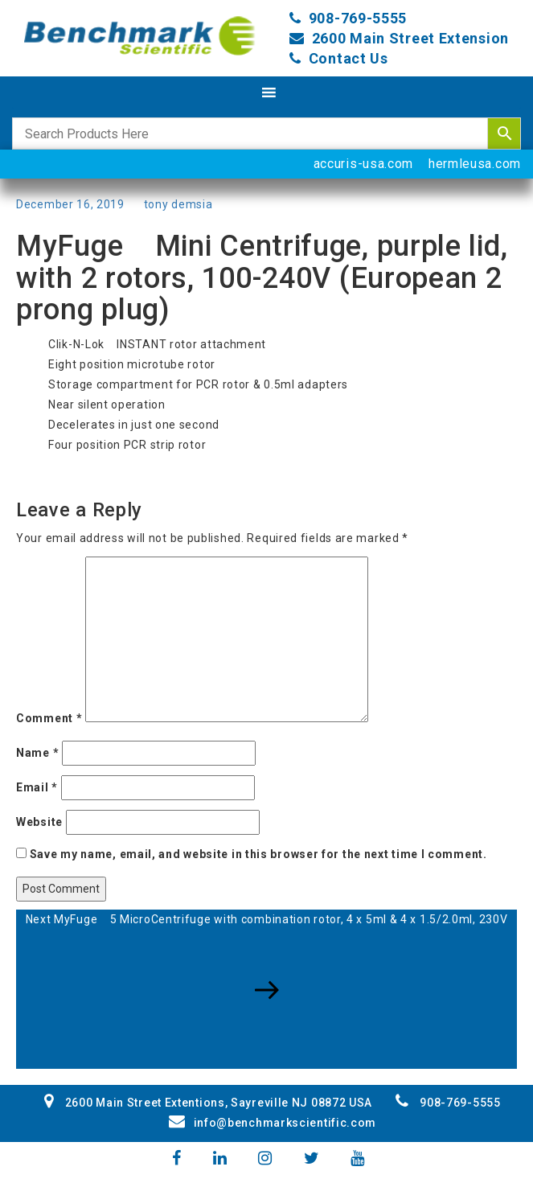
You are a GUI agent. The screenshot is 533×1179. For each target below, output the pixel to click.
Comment (49, 718)
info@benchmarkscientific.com (272, 1122)
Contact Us (348, 58)
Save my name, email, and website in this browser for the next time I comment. (258, 854)
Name (37, 752)
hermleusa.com (474, 163)
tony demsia (178, 204)
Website (39, 821)
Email (37, 787)
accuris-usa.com (364, 163)
